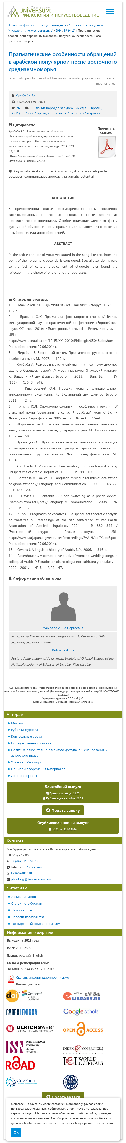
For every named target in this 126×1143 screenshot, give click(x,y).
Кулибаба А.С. (26, 95)
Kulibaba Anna (63, 650)
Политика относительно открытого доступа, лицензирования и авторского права (59, 752)
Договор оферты (24, 775)
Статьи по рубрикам (26, 903)
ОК (16, 1132)
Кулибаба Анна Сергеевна (63, 627)
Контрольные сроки (26, 736)
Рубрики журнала (24, 729)
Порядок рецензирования (31, 743)
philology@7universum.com (29, 879)
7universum (24, 867)
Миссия (17, 723)
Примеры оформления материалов (38, 769)
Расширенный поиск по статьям (35, 923)
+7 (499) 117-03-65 (22, 861)
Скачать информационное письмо (42, 977)
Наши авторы (21, 910)
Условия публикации (27, 762)
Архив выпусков (23, 896)
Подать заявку (63, 810)
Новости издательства (28, 917)
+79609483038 (19, 873)
